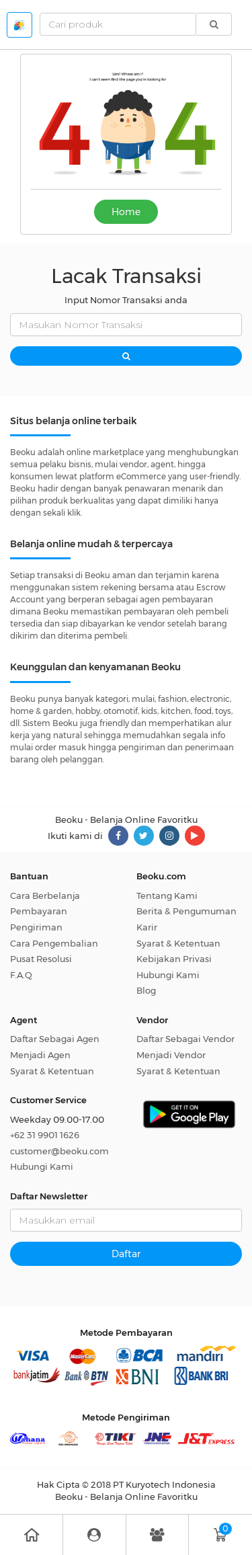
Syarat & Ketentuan (178, 943)
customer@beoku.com (59, 1151)
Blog (146, 990)
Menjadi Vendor (171, 1054)
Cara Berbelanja (45, 895)
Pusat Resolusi (41, 958)
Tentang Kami (167, 895)
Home (126, 212)
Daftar (126, 1254)
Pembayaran (38, 911)
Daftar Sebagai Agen (54, 1038)
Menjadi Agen (40, 1054)
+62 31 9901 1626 (44, 1134)
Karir (146, 927)
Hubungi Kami (168, 974)
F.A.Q (21, 974)
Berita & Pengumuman (186, 911)
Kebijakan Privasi (174, 958)
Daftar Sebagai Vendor (185, 1038)
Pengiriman (36, 927)
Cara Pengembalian (54, 943)
